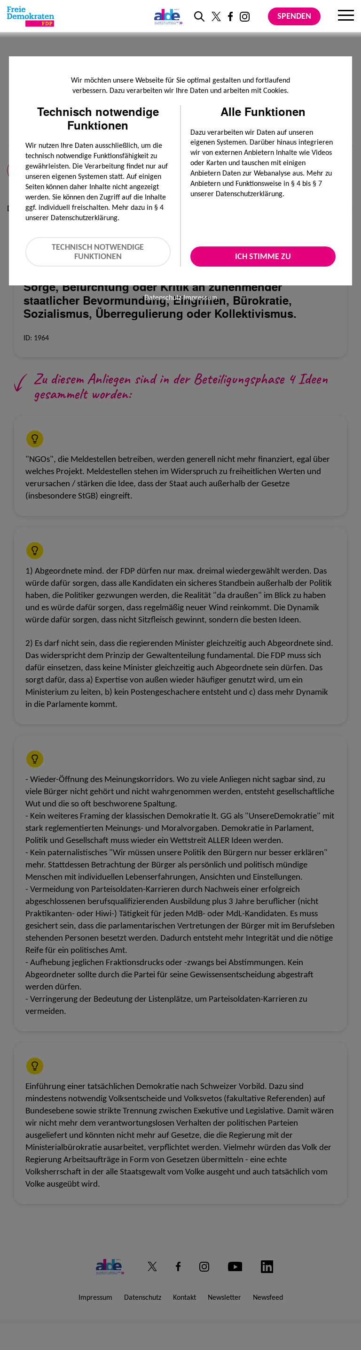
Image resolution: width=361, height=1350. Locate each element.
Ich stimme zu (263, 256)
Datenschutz (162, 297)
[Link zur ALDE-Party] (166, 16)
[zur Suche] (199, 16)
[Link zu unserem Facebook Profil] (230, 16)
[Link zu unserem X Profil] (216, 16)
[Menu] (346, 16)
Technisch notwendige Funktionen (98, 252)
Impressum (200, 297)
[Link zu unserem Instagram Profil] (245, 17)
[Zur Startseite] (30, 16)
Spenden (294, 16)
